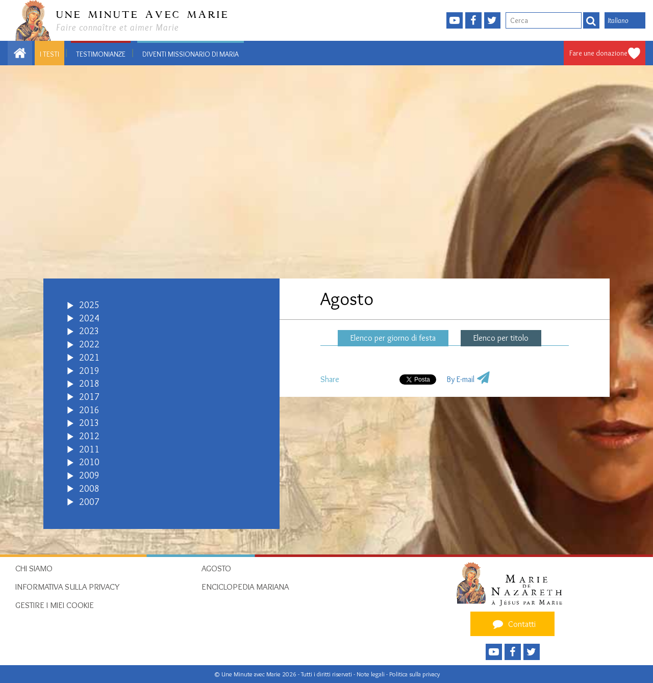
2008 (89, 488)
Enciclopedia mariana (245, 586)
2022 (89, 344)
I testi (49, 54)
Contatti (513, 624)
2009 (89, 475)
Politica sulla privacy (414, 674)
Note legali (371, 674)
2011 (89, 449)
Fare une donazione (598, 53)
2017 (89, 396)
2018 (89, 383)
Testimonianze (100, 54)
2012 (89, 436)
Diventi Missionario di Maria (190, 54)
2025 (89, 305)
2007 (89, 502)
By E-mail (460, 379)
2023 (89, 331)
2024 (89, 318)
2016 (89, 410)
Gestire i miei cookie (54, 605)
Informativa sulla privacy (67, 586)
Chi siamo (34, 568)
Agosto (216, 568)
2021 (89, 357)
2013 (89, 422)
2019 (89, 370)
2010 (89, 462)
